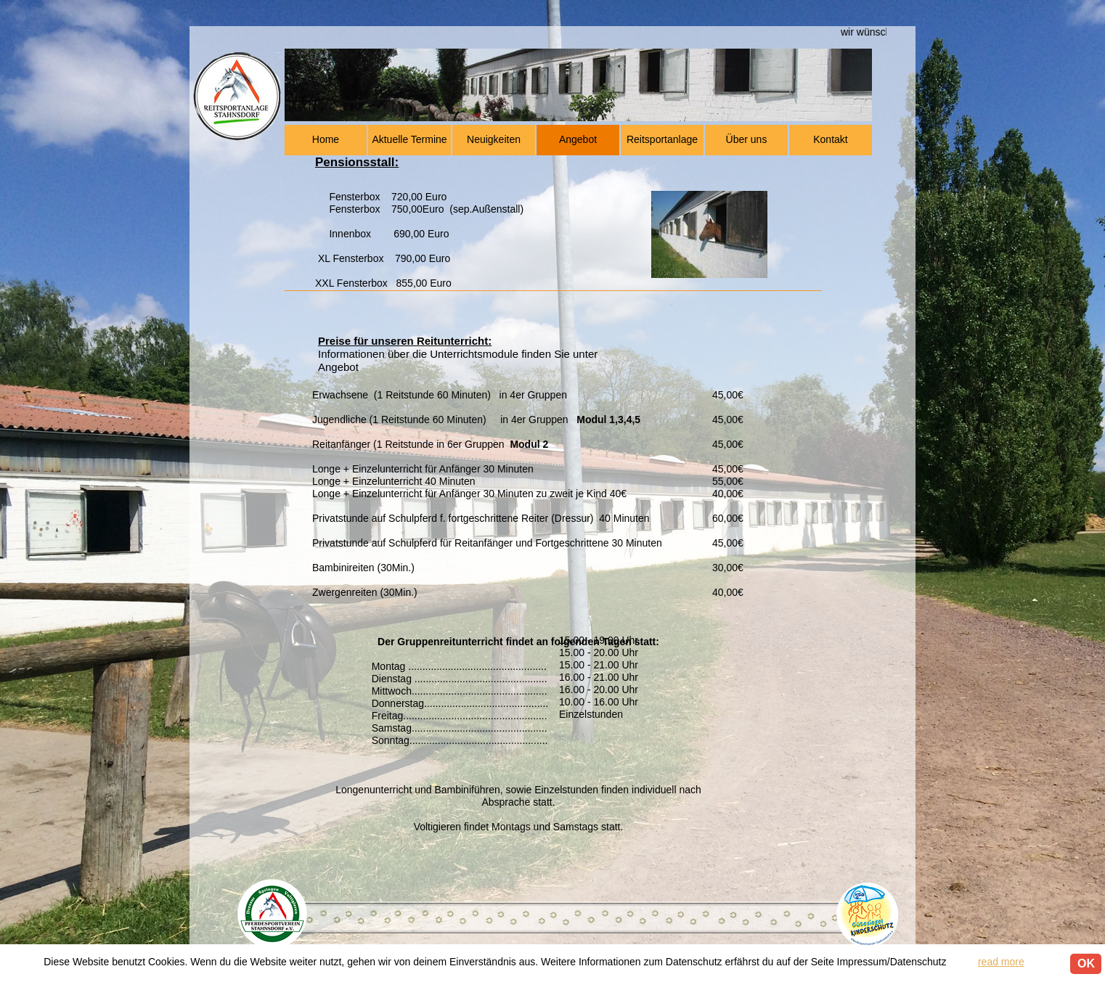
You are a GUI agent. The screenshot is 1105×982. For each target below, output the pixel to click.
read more (1001, 961)
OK (1086, 963)
